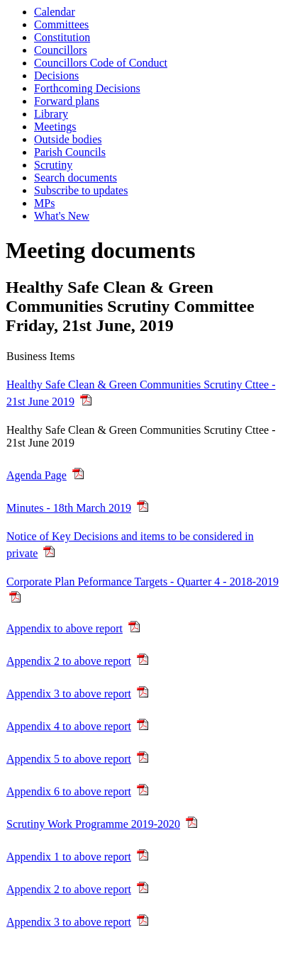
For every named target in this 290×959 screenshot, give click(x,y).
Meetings (55, 126)
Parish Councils (70, 152)
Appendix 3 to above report (68, 694)
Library (51, 114)
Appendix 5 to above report (68, 759)
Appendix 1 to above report (68, 857)
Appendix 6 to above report (68, 791)
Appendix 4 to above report (68, 726)
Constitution (62, 37)
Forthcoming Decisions (87, 88)
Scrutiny (53, 165)
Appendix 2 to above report (68, 661)
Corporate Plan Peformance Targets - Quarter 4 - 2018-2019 (142, 582)
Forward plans (66, 101)
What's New (61, 216)
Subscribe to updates (81, 190)
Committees (61, 24)
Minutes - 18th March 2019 (68, 508)
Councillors (60, 50)
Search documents (75, 178)
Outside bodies (68, 139)
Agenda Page (36, 475)
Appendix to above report (64, 628)
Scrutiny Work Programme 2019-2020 (93, 824)
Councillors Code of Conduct (100, 63)
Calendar (54, 12)
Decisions (56, 75)
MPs (44, 203)
